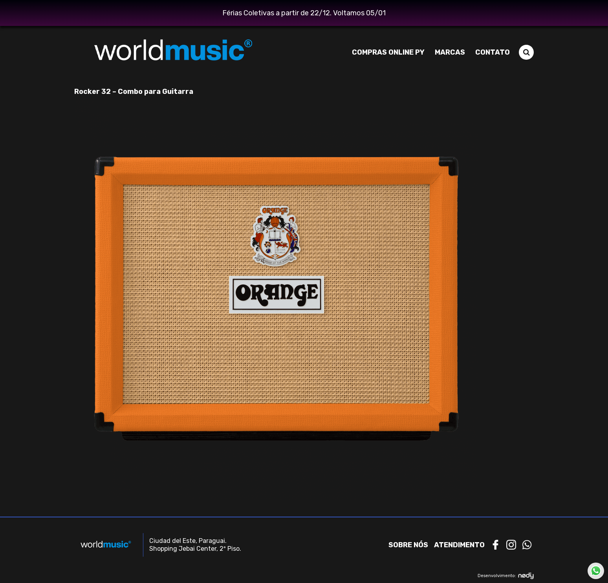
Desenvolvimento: (506, 575)
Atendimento (459, 544)
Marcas (450, 52)
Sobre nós (408, 544)
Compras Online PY (388, 52)
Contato (492, 52)
